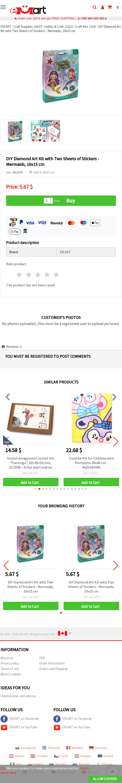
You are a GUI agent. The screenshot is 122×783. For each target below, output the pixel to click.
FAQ (42, 658)
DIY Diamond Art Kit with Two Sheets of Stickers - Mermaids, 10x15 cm (30, 586)
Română (74, 748)
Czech (61, 756)
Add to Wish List (42, 172)
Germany (98, 748)
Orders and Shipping (53, 669)
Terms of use (9, 669)
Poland (35, 764)
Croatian (39, 756)
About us (6, 658)
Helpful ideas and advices (18, 696)
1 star (19, 274)
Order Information (52, 663)
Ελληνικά (51, 748)
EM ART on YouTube (18, 727)
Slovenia (81, 764)
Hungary (83, 756)
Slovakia (57, 764)
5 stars (56, 274)
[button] (36, 489)
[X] (2, 768)
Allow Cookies (105, 779)
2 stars (29, 274)
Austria (16, 756)
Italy (15, 764)
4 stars (47, 274)
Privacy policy (9, 663)
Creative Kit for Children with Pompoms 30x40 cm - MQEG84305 (91, 462)
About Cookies (10, 674)
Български (25, 748)
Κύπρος (104, 764)
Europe (105, 756)
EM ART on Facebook (19, 719)
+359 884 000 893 (92, 18)
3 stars (38, 274)
